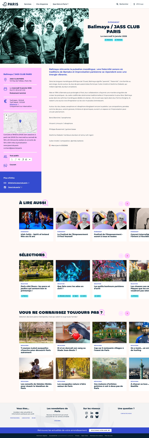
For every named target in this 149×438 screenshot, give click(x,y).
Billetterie (13, 104)
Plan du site (108, 435)
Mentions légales (42, 435)
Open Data (84, 435)
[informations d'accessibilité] (21, 159)
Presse (77, 435)
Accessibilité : (61, 435)
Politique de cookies (96, 435)
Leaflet (20, 132)
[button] (20, 121)
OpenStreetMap (29, 132)
